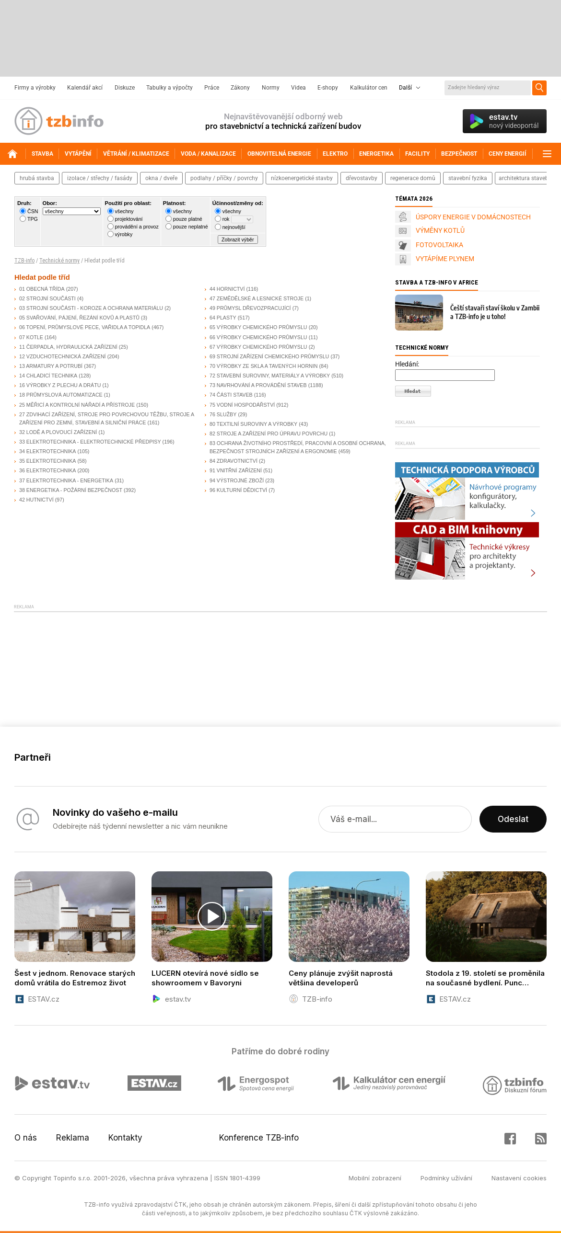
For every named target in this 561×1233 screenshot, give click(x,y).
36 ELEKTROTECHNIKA (47, 470)
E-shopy (327, 87)
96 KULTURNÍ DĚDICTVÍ (238, 490)
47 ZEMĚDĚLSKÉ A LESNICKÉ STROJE (257, 298)
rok (226, 219)
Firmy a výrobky (35, 87)
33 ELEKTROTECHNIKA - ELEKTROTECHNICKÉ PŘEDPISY (90, 442)
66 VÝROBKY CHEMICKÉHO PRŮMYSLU (258, 337)
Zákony (240, 87)
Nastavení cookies (519, 1178)
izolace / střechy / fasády (99, 178)
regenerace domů (412, 178)
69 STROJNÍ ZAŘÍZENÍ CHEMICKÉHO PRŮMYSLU (269, 356)
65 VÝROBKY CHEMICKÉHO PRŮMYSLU (258, 327)
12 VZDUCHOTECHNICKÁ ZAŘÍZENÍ (62, 356)
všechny (124, 211)
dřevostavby (361, 178)
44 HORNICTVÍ (227, 289)
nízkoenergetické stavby (302, 178)
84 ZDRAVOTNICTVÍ (233, 461)
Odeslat (513, 819)
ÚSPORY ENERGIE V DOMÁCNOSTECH (473, 217)
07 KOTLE (31, 337)
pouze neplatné (190, 226)
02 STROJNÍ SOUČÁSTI (47, 298)
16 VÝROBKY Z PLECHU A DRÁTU (60, 385)
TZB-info (24, 260)
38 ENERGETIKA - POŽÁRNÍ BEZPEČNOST (70, 490)
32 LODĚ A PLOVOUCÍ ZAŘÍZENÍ (58, 432)
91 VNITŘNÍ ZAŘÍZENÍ (236, 470)
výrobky (124, 234)
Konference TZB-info (259, 1137)
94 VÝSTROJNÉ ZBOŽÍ (237, 480)
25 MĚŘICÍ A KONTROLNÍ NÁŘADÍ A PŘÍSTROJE (77, 405)
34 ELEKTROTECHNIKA (47, 451)
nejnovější (233, 227)
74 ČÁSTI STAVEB (231, 395)
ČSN (32, 211)
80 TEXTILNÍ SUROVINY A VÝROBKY (253, 424)
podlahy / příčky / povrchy (224, 178)
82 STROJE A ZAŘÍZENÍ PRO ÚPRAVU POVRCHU (268, 433)
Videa (298, 87)
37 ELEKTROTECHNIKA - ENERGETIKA (66, 480)
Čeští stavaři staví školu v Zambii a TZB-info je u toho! (494, 312)
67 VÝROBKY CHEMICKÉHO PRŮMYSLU (258, 347)
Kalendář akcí (85, 87)
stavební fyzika (467, 178)
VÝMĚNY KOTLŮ (440, 230)
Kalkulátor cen (368, 87)
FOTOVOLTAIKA (439, 245)
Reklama (72, 1137)
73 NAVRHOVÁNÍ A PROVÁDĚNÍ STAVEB (258, 385)
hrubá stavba (37, 178)
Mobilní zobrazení (375, 1178)
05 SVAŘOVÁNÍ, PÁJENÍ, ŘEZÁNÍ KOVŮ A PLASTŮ (79, 317)
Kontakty (125, 1137)
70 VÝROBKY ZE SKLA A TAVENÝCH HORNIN (263, 366)
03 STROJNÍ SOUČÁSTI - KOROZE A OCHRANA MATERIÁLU (91, 308)
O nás (25, 1137)
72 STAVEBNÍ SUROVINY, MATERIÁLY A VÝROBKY (270, 375)
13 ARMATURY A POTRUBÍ (50, 366)
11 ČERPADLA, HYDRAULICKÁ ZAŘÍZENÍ (68, 347)
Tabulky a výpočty (169, 87)
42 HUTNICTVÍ (36, 499)
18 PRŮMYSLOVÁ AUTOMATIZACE (61, 395)
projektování (129, 219)
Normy (271, 87)
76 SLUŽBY (223, 414)
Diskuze (125, 87)
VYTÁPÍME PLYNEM (445, 259)
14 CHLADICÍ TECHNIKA (48, 375)
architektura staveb (524, 178)
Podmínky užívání (446, 1178)
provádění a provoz (137, 226)
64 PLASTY (223, 317)
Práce (211, 87)
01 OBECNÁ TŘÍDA (42, 289)
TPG (32, 219)
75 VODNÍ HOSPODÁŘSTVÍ (242, 405)
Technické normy (59, 260)
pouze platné (187, 219)
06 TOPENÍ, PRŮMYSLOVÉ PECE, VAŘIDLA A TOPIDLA (84, 327)
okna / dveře (161, 178)
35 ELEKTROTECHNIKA (47, 461)
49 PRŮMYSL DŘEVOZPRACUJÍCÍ (250, 308)
